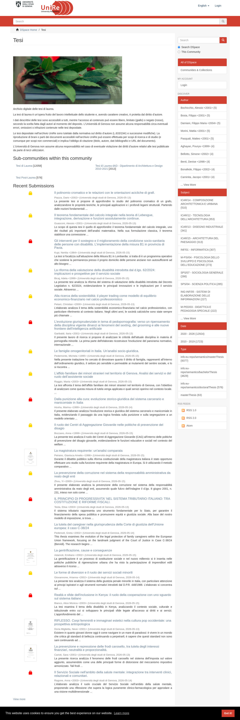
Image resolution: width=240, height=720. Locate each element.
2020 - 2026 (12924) (193, 333)
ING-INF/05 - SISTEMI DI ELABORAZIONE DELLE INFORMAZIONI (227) (195, 295)
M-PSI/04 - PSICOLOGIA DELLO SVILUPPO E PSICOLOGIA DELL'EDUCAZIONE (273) (200, 261)
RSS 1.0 (188, 410)
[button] (203, 5)
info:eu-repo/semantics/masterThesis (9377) (202, 358)
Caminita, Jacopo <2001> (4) (198, 177)
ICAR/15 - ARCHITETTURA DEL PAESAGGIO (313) (200, 240)
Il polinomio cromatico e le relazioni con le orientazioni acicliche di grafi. (104, 193)
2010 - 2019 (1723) (192, 341)
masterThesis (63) (191, 395)
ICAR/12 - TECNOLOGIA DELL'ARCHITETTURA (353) (198, 217)
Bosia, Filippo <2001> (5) (195, 115)
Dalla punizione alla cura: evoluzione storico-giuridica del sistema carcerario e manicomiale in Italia (109, 400)
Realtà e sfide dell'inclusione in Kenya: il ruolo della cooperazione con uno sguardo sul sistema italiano (112, 596)
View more (19, 699)
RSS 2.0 (188, 418)
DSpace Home (28, 29)
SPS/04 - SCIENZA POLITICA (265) (202, 284)
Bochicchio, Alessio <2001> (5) (199, 107)
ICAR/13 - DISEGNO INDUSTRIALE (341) (202, 228)
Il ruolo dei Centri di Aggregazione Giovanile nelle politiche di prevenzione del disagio (108, 426)
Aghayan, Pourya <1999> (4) (197, 146)
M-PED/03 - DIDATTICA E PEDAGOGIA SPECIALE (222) (199, 308)
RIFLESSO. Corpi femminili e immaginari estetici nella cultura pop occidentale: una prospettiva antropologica (112, 622)
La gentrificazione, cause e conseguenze (83, 550)
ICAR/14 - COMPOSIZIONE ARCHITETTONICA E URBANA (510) (199, 204)
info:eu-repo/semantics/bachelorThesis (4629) (199, 372)
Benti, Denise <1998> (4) (195, 161)
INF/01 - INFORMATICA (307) (198, 249)
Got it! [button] (228, 713)
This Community (189, 51)
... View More (188, 184)
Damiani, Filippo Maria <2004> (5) (200, 123)
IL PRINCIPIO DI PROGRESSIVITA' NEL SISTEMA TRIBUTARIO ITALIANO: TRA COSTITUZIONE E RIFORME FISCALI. (112, 500)
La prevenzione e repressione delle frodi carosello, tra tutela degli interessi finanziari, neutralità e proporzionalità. (106, 648)
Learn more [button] (121, 713)
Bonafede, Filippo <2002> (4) (198, 169)
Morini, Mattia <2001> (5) (195, 130)
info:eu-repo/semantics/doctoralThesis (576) (202, 385)
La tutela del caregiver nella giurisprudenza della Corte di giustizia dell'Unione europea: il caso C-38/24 (109, 526)
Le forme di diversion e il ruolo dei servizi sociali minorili (93, 572)
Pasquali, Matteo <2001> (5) (197, 138)
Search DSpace (189, 47)
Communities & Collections (196, 70)
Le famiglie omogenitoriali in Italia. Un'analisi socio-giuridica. (96, 351)
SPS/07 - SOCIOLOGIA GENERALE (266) (202, 274)
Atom (187, 425)
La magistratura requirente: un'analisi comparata (88, 450)
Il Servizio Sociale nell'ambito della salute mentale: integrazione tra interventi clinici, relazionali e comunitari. (113, 674)
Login (184, 85)
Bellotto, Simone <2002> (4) (197, 153)
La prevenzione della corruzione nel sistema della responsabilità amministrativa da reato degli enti (112, 474)
